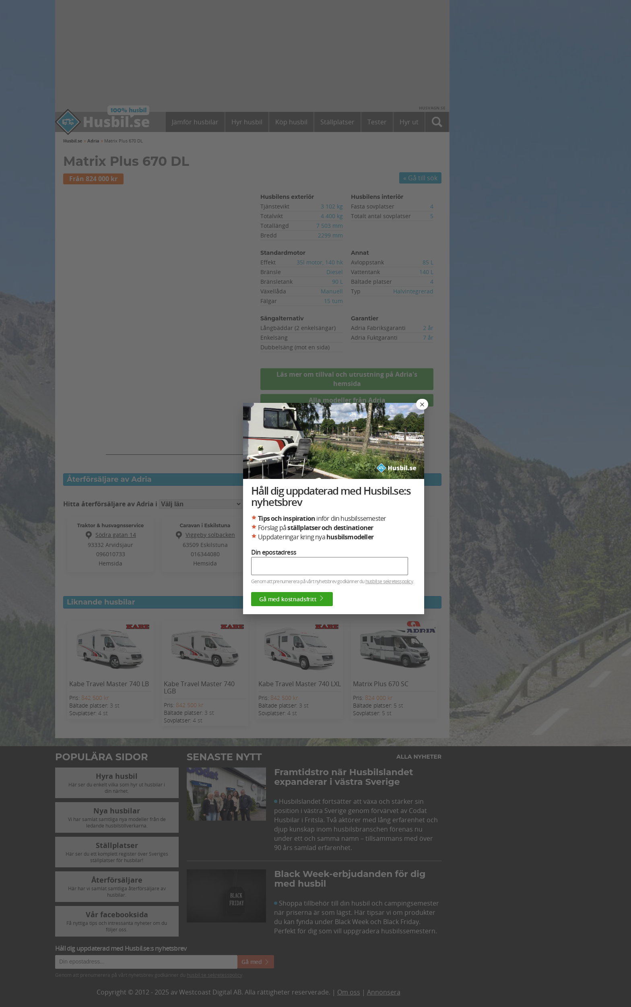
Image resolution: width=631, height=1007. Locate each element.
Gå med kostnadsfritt (292, 599)
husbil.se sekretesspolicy (389, 581)
